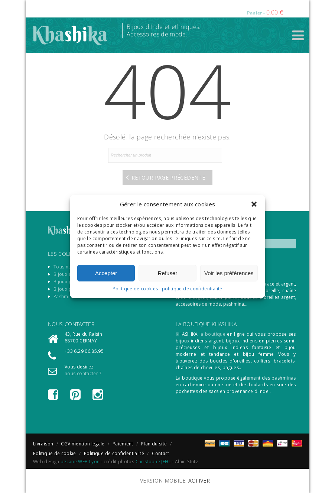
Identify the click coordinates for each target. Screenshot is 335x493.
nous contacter (81, 373)
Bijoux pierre (67, 281)
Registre (218, 7)
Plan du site (154, 444)
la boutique (212, 334)
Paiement (123, 444)
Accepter (106, 273)
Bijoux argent (68, 274)
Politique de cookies (135, 289)
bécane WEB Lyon (80, 461)
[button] (254, 204)
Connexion (188, 7)
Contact (160, 453)
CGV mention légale (82, 444)
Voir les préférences (229, 273)
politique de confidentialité (192, 289)
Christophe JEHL (153, 461)
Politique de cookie (54, 453)
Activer (199, 480)
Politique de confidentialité (114, 453)
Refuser (168, 273)
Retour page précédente (168, 177)
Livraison (43, 444)
